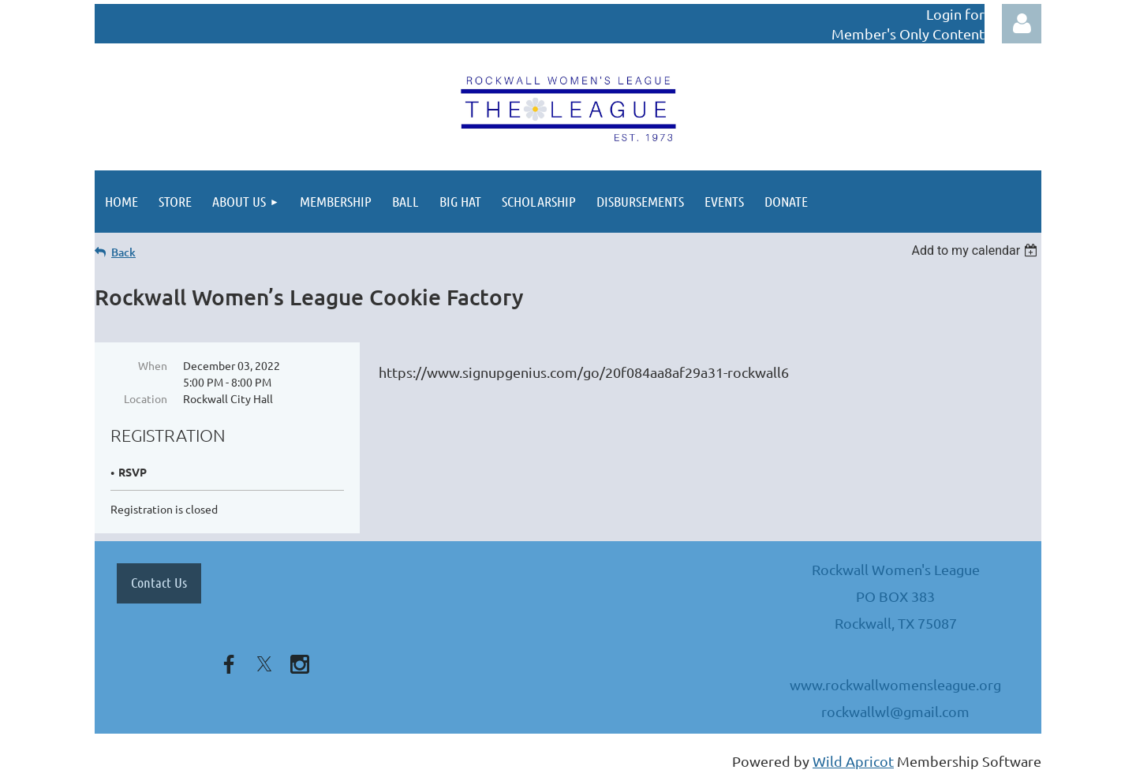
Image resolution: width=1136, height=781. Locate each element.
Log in (1021, 23)
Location (145, 398)
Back (123, 252)
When (152, 365)
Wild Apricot (853, 761)
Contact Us (159, 582)
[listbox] (976, 250)
